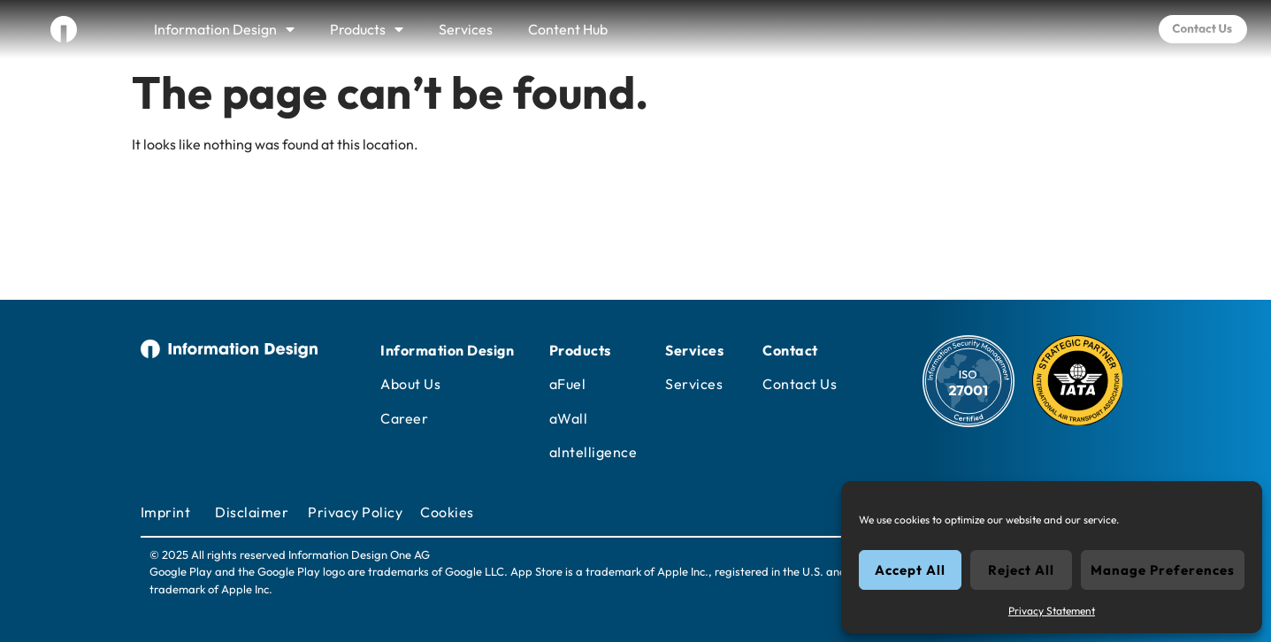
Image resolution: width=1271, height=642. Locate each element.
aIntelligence (593, 452)
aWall (568, 418)
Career (404, 418)
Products (366, 29)
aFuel (567, 384)
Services (466, 29)
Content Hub (568, 29)
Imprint (166, 512)
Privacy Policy (355, 512)
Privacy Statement (1051, 610)
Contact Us (799, 384)
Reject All (1021, 570)
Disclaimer (251, 512)
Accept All (910, 570)
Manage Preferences (1163, 570)
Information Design (224, 29)
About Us (410, 384)
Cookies (447, 512)
